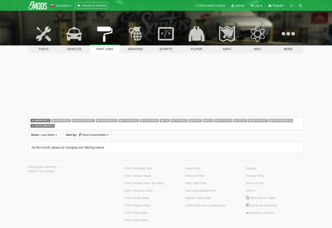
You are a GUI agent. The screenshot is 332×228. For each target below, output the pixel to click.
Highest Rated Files (198, 198)
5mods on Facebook (261, 205)
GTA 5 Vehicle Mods (138, 175)
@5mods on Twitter (260, 198)
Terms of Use (254, 183)
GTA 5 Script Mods (137, 198)
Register (276, 5)
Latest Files (193, 168)
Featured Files (194, 175)
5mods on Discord (260, 213)
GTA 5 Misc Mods (136, 220)
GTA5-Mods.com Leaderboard (205, 205)
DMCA (250, 190)
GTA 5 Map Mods (136, 212)
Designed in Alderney (43, 167)
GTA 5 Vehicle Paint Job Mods (144, 183)
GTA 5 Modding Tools (139, 168)
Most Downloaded (87, 135)
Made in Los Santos (42, 171)
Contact (251, 168)
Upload (237, 5)
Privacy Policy (255, 175)
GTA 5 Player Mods (137, 205)
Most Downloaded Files (200, 190)
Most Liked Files (196, 183)
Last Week (44, 135)
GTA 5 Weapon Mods (139, 190)
